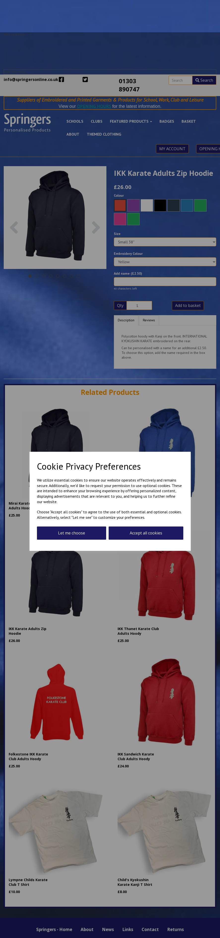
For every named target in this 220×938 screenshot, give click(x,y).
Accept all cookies (146, 533)
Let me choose (71, 533)
